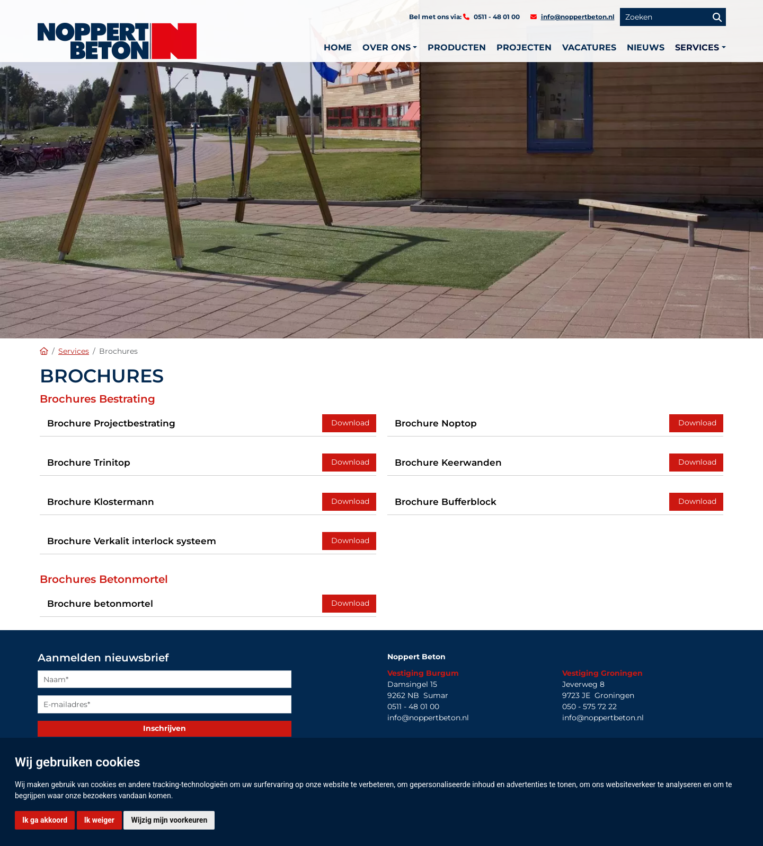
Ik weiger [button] (99, 820)
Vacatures (589, 47)
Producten (457, 47)
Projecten (524, 47)
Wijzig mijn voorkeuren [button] (169, 820)
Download (349, 423)
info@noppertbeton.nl (578, 17)
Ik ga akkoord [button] (44, 820)
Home (338, 47)
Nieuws (645, 47)
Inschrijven (164, 728)
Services (73, 351)
